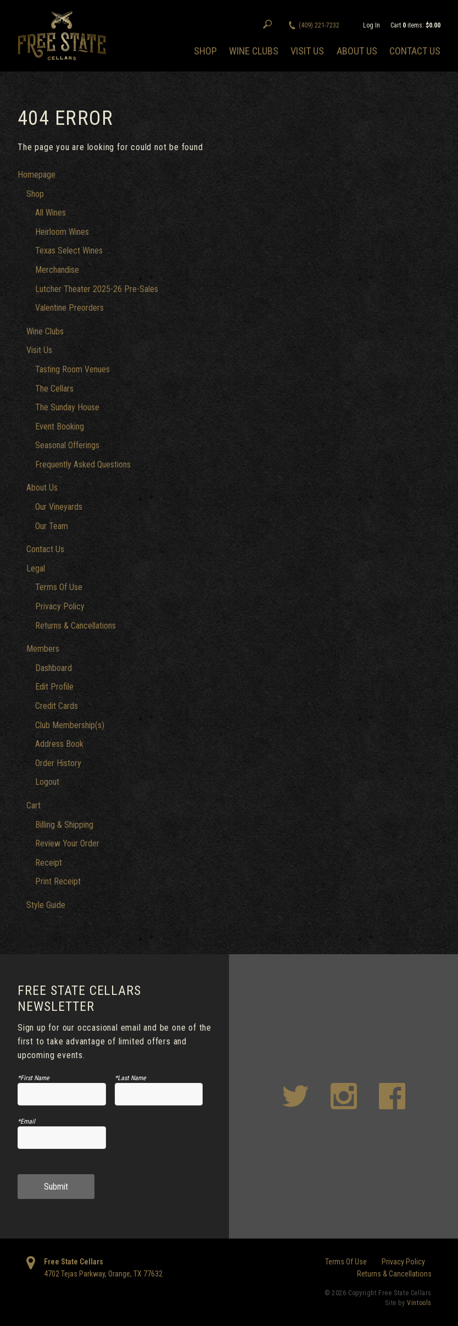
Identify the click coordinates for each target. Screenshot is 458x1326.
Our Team (51, 526)
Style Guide (45, 905)
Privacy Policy (60, 606)
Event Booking (59, 426)
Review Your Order (67, 843)
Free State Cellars (73, 1261)
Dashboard (53, 668)
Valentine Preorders (69, 307)
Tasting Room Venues (72, 369)
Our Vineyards (58, 507)
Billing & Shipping (64, 824)
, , (103, 1273)
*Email (26, 1121)
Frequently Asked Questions (83, 464)
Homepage (36, 174)
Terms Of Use (58, 587)
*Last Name (130, 1078)
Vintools (419, 1303)
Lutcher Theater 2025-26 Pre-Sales (96, 289)
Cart (33, 805)
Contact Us (414, 51)
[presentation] (171, 1142)
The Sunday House (67, 407)
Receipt (48, 862)
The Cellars (54, 388)
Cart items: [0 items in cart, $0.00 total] (415, 25)
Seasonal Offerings (67, 445)
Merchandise (57, 270)
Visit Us (307, 51)
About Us (357, 51)
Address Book (59, 744)
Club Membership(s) (69, 725)
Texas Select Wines (69, 250)
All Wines (50, 212)
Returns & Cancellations (75, 625)
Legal (35, 568)
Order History (58, 763)
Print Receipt (58, 881)
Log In (371, 25)
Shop (205, 51)
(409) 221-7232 (319, 25)
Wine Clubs (253, 51)
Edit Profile (54, 686)
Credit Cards (56, 706)
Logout (47, 782)
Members (42, 648)
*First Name (33, 1078)
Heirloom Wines (62, 232)
